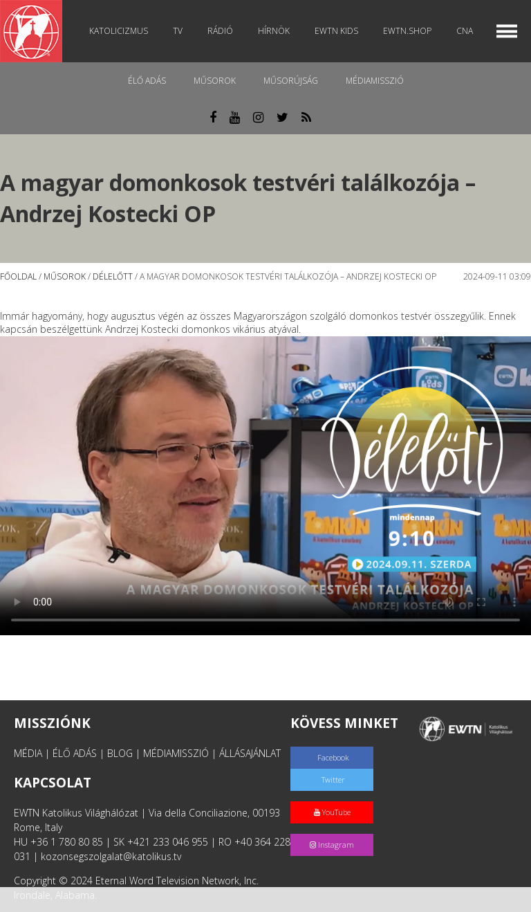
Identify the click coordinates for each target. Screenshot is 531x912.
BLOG (120, 753)
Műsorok (215, 80)
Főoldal (18, 276)
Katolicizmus (118, 31)
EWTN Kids (336, 31)
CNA (464, 31)
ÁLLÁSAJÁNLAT (250, 753)
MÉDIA (28, 753)
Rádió (220, 31)
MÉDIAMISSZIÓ (176, 753)
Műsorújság (290, 80)
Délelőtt (113, 276)
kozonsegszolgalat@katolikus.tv (111, 856)
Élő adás (147, 80)
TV (178, 31)
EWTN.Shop (407, 31)
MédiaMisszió (375, 80)
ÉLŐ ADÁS (75, 753)
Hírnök (274, 31)
